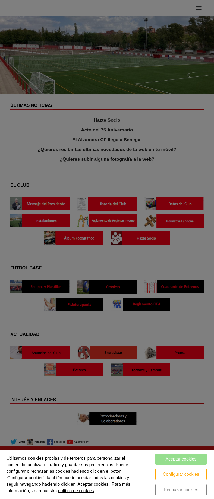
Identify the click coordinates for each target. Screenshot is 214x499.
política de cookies (76, 490)
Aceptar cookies (180, 459)
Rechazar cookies (181, 489)
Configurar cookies (181, 474)
